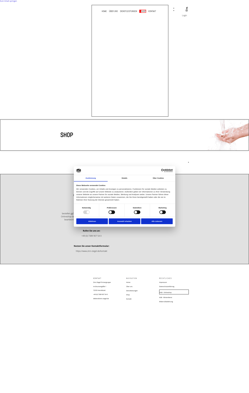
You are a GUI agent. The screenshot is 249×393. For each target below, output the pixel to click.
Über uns (113, 11)
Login (184, 15)
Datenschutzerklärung (166, 286)
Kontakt (152, 11)
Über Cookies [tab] (158, 178)
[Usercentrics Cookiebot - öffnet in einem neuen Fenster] (163, 170)
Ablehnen (92, 221)
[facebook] (187, 8)
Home (104, 11)
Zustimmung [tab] (91, 178)
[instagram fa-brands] (187, 10)
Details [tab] (124, 178)
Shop (143, 11)
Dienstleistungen (128, 11)
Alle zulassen (156, 221)
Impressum (163, 282)
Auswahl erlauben (124, 221)
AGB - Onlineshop (165, 292)
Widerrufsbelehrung (166, 302)
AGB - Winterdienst (165, 297)
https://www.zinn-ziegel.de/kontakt (91, 251)
